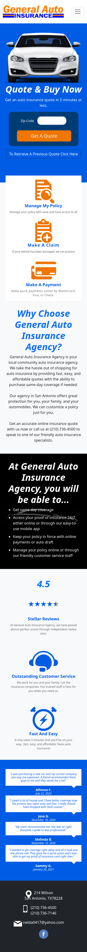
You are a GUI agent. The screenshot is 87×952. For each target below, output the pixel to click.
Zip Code (27, 121)
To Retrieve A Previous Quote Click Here (43, 154)
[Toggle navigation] (77, 11)
